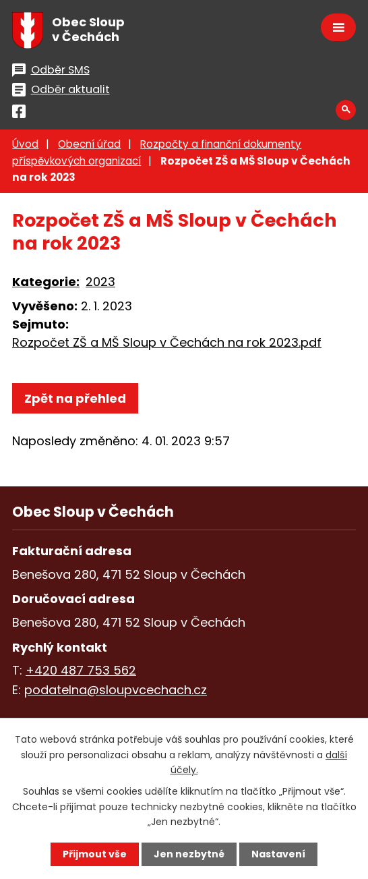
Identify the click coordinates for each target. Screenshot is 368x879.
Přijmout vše (95, 854)
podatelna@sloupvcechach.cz (115, 689)
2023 (100, 281)
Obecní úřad (89, 144)
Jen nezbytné (189, 854)
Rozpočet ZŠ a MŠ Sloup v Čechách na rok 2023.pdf (166, 342)
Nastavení (278, 854)
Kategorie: (46, 281)
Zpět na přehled (75, 398)
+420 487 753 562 (81, 670)
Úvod (25, 144)
